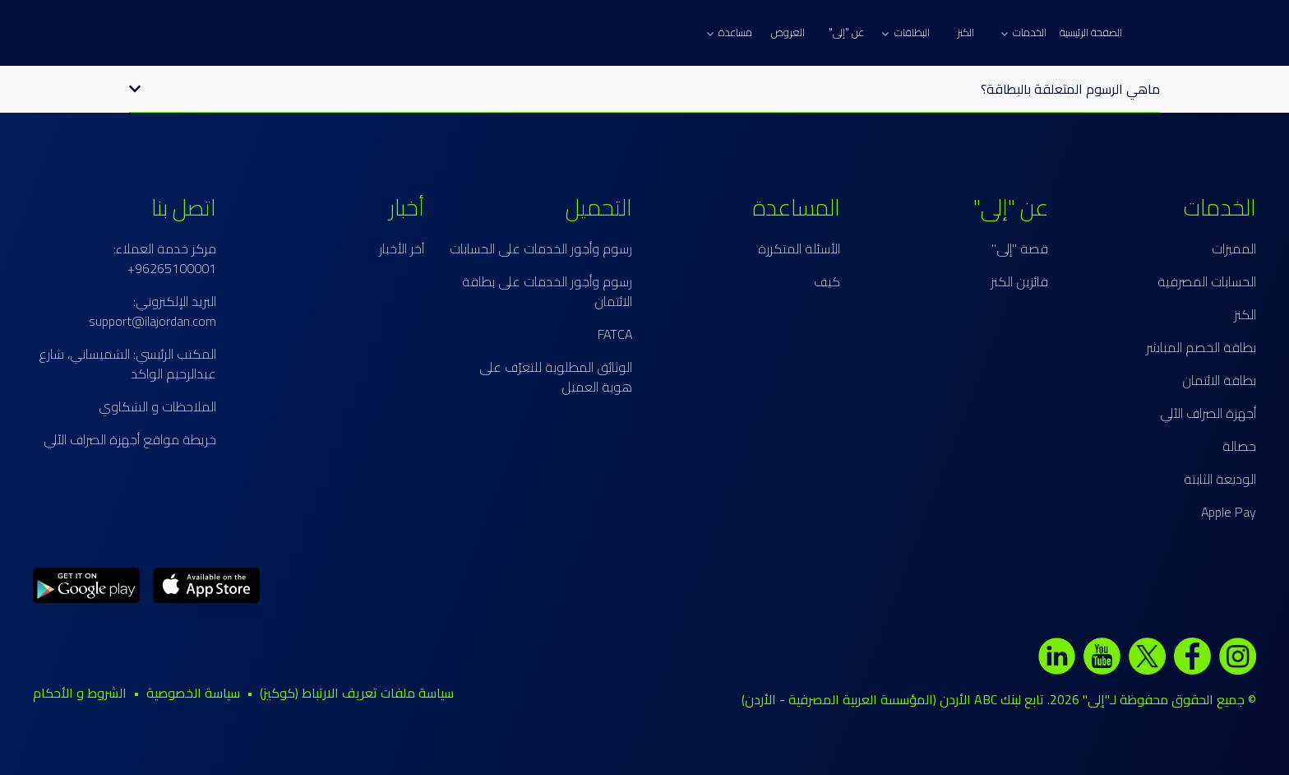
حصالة (1239, 446)
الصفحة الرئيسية (1091, 32)
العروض (788, 32)
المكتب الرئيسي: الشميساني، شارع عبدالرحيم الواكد (127, 363)
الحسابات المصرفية (1206, 281)
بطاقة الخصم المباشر (1201, 347)
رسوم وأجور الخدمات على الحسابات (541, 248)
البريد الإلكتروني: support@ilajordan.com (152, 311)
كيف (827, 281)
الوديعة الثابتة (1220, 479)
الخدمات (1023, 32)
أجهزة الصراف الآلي (1208, 413)
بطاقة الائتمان (1219, 380)
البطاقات (905, 32)
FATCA (615, 334)
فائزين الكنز (1019, 281)
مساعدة (729, 32)
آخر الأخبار (401, 248)
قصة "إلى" (1019, 248)
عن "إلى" (846, 32)
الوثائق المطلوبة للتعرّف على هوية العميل (555, 377)
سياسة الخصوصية (193, 692)
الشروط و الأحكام (80, 692)
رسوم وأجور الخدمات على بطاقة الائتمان (547, 291)
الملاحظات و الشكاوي (157, 406)
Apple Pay (1228, 512)
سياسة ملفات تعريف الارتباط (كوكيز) (357, 692)
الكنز (965, 32)
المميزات (1234, 248)
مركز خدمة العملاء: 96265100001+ (164, 258)
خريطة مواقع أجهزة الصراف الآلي (130, 439)
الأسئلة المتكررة (799, 248)
